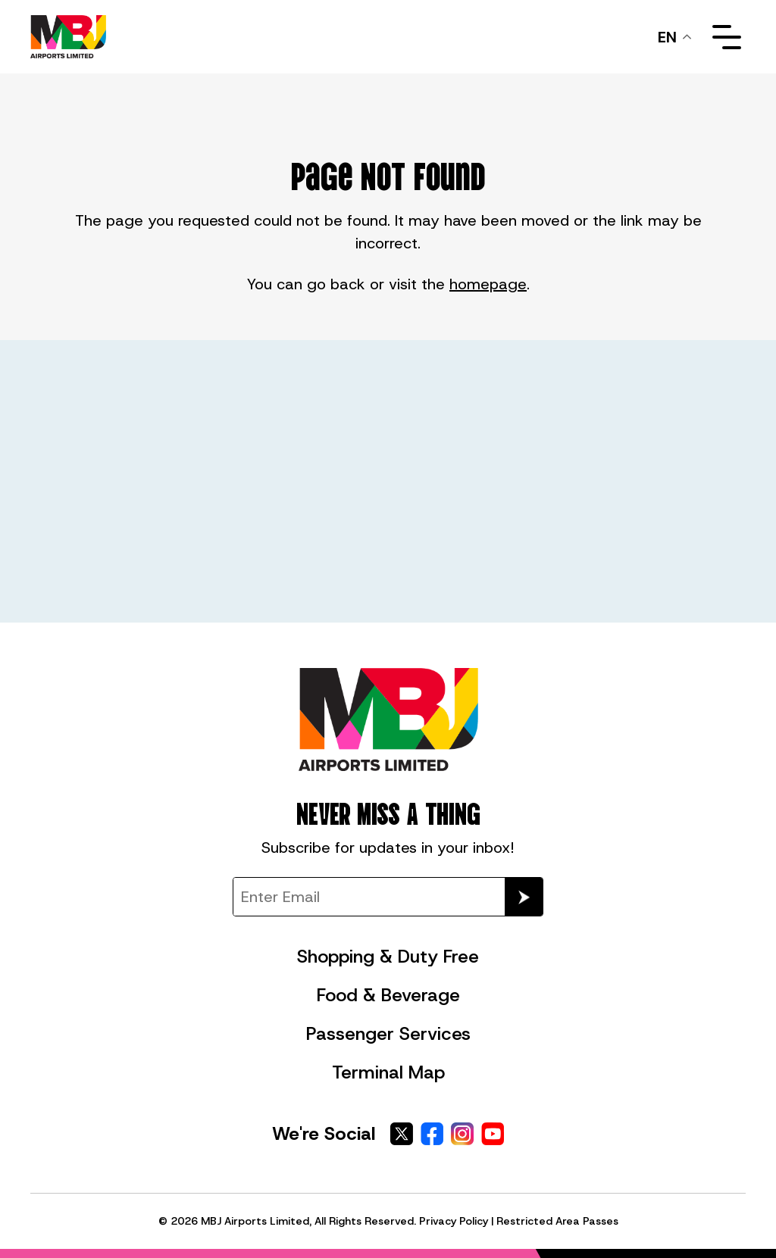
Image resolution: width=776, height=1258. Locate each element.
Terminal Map (388, 1072)
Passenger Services (388, 1034)
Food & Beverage (388, 995)
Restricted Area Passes (557, 1221)
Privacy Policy (453, 1221)
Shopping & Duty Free (388, 956)
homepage (488, 284)
